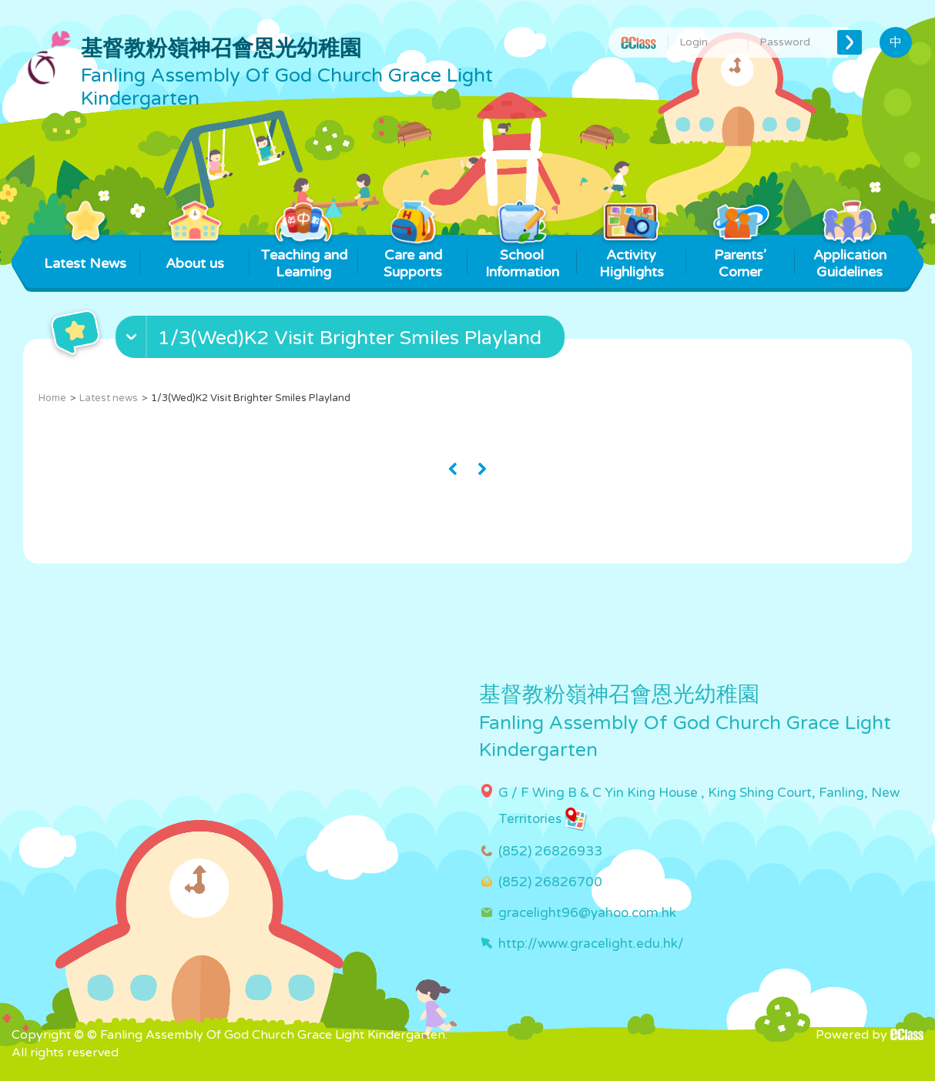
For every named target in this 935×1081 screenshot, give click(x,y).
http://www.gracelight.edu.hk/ (591, 943)
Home (52, 398)
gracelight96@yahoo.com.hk (587, 913)
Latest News (85, 253)
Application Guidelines (849, 257)
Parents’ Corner (740, 257)
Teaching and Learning (303, 257)
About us (194, 253)
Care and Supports (413, 257)
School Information (522, 257)
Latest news (108, 398)
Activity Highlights (631, 257)
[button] (342, 340)
